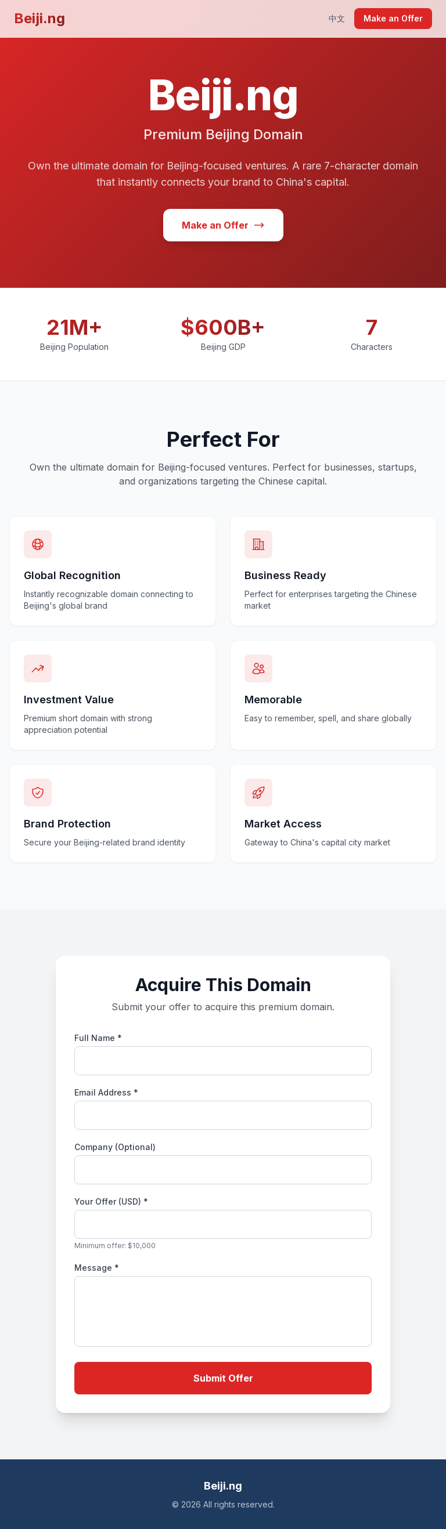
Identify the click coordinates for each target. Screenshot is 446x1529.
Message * (96, 1268)
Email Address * (106, 1092)
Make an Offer (393, 18)
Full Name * (98, 1038)
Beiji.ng (39, 18)
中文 (337, 18)
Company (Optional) (115, 1147)
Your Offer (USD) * (111, 1201)
